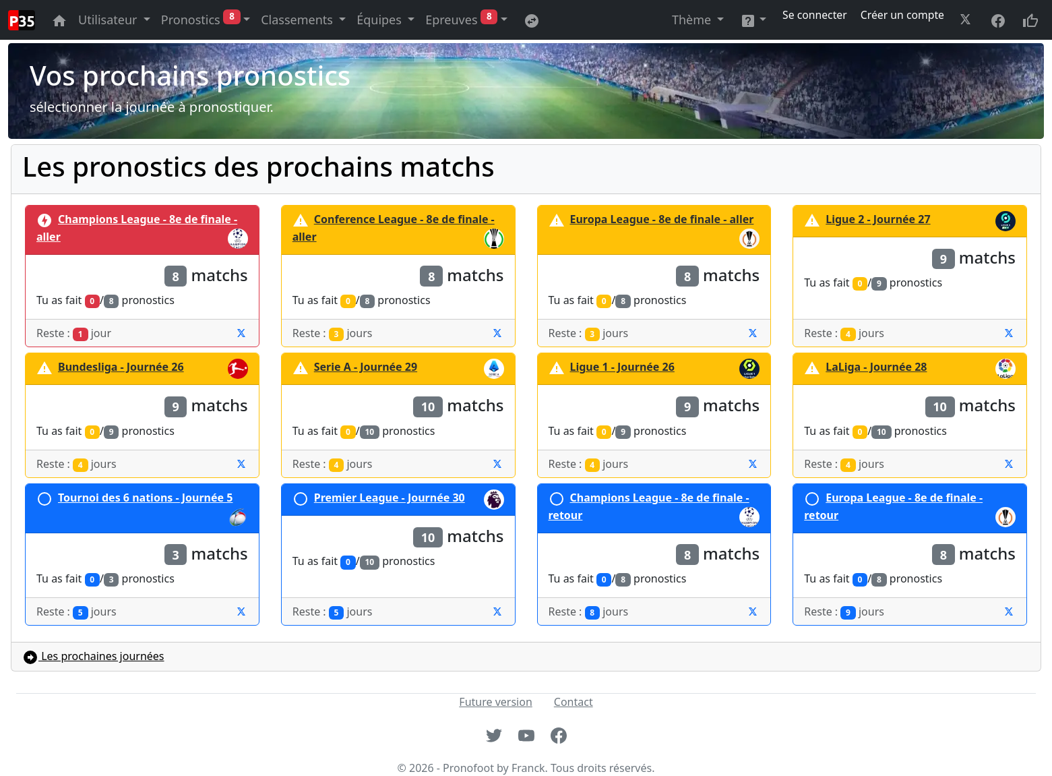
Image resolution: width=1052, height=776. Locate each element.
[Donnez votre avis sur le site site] (1030, 19)
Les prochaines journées (93, 656)
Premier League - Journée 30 (389, 497)
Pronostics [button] (201, 19)
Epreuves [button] (461, 19)
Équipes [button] (380, 19)
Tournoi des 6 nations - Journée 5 (145, 497)
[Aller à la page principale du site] (59, 19)
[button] (753, 19)
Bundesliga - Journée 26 (121, 366)
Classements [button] (298, 19)
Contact (573, 701)
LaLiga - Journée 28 (876, 366)
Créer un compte (902, 14)
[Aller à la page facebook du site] (998, 19)
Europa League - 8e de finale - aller (662, 219)
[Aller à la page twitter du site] (967, 19)
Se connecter (816, 14)
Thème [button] (693, 19)
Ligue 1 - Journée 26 (622, 366)
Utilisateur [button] (109, 19)
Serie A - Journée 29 (365, 366)
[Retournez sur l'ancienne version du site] (531, 19)
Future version (495, 701)
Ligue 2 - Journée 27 (878, 219)
